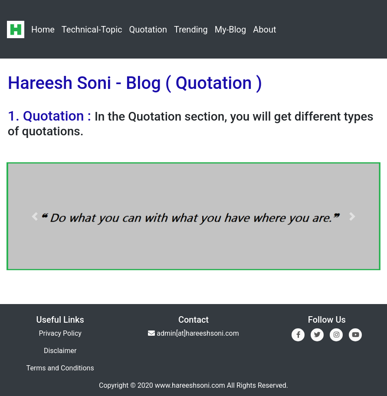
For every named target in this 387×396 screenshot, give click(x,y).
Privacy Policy (60, 333)
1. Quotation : (51, 116)
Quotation (148, 29)
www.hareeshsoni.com (190, 385)
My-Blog (230, 29)
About (264, 29)
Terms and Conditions (60, 368)
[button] (34, 216)
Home (43, 29)
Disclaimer (60, 351)
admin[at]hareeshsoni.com (198, 333)
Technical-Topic (92, 29)
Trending (191, 29)
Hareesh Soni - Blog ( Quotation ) (135, 83)
